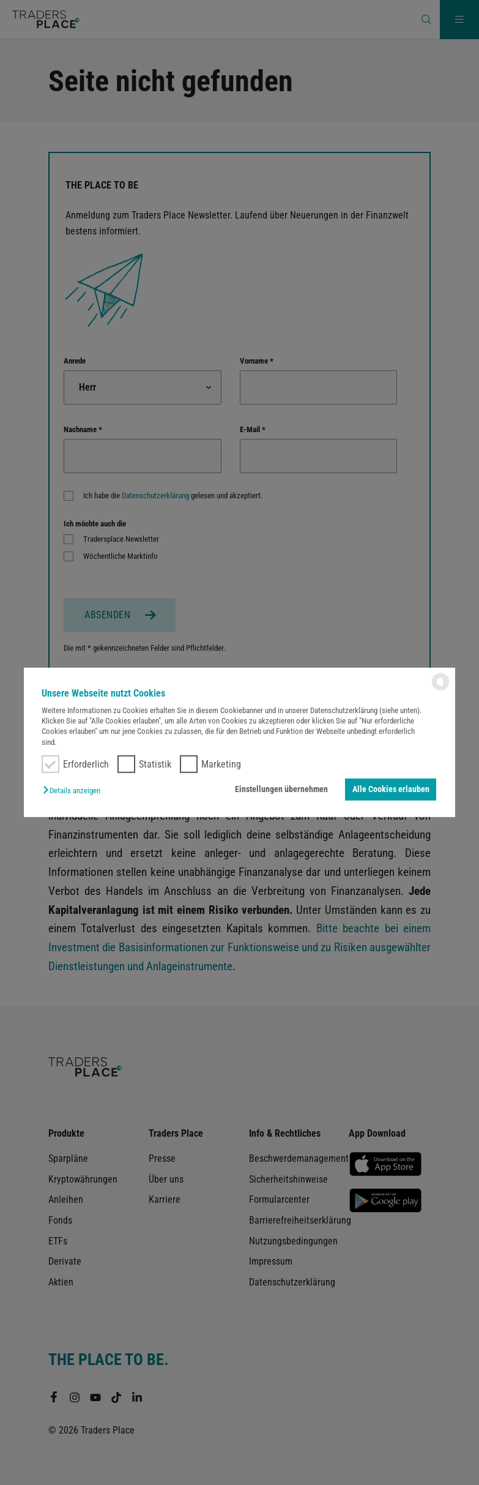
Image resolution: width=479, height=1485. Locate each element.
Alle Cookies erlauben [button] (390, 789)
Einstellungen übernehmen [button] (282, 789)
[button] (75, 791)
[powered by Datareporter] (440, 689)
